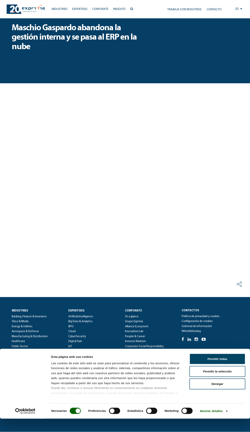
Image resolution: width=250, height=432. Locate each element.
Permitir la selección (217, 384)
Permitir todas (217, 372)
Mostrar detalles (211, 424)
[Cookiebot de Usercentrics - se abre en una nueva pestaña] (25, 424)
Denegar (217, 397)
